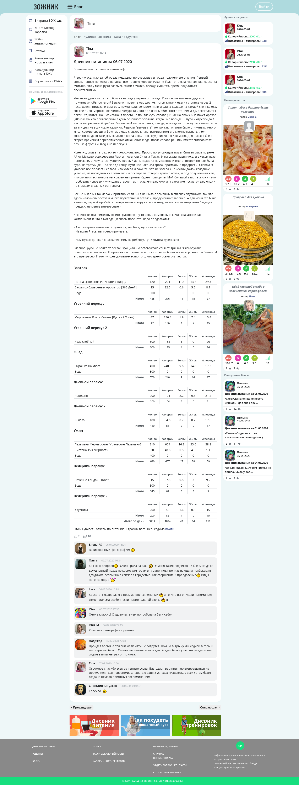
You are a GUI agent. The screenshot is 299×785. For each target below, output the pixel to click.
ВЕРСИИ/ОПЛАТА (163, 757)
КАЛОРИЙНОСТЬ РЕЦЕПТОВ (109, 761)
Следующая (210, 707)
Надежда (95, 641)
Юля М (94, 625)
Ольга (93, 560)
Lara (92, 589)
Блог (77, 37)
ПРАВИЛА (175, 772)
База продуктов (125, 37)
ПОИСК (97, 746)
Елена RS (95, 544)
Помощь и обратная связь (46, 92)
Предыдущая (81, 707)
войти (169, 529)
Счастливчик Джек (103, 686)
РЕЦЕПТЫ (37, 753)
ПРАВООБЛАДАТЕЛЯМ (165, 746)
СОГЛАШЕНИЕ (161, 772)
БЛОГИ (36, 761)
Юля (92, 609)
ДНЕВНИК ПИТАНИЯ (43, 746)
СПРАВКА (158, 753)
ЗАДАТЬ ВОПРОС (162, 765)
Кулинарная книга (97, 37)
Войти (264, 6)
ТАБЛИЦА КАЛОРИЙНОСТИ (108, 753)
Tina (91, 23)
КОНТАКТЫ (180, 765)
